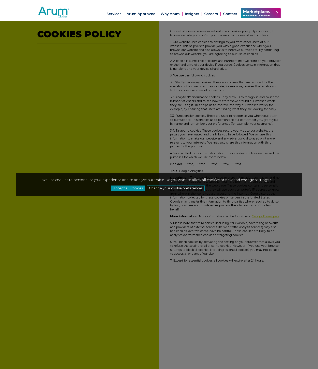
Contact (230, 14)
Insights (192, 14)
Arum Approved (141, 14)
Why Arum (170, 14)
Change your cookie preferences (175, 188)
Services (113, 14)
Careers (211, 14)
